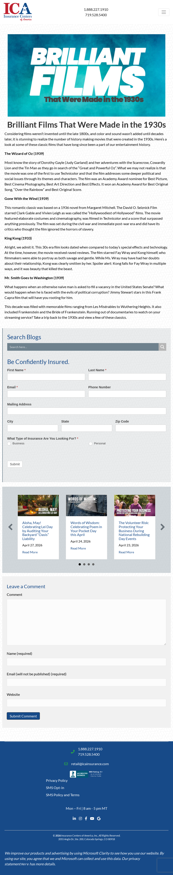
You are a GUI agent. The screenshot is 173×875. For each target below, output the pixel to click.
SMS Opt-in (55, 787)
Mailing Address (19, 404)
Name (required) (19, 653)
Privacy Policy (57, 780)
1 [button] (80, 564)
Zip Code (122, 421)
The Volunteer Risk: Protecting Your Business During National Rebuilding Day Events (134, 530)
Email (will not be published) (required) (36, 674)
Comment (14, 594)
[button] (10, 527)
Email (12, 387)
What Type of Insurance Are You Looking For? (42, 438)
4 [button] (93, 564)
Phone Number (99, 387)
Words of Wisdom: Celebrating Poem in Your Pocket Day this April (86, 528)
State (65, 421)
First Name (16, 370)
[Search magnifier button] (162, 347)
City (10, 421)
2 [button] (84, 564)
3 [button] (89, 564)
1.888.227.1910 (96, 9)
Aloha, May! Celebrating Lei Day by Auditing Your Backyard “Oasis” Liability (37, 530)
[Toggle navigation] (163, 12)
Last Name (97, 370)
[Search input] (83, 347)
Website (13, 694)
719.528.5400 (96, 15)
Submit (15, 464)
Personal (97, 443)
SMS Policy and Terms (63, 795)
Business (15, 443)
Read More (30, 552)
